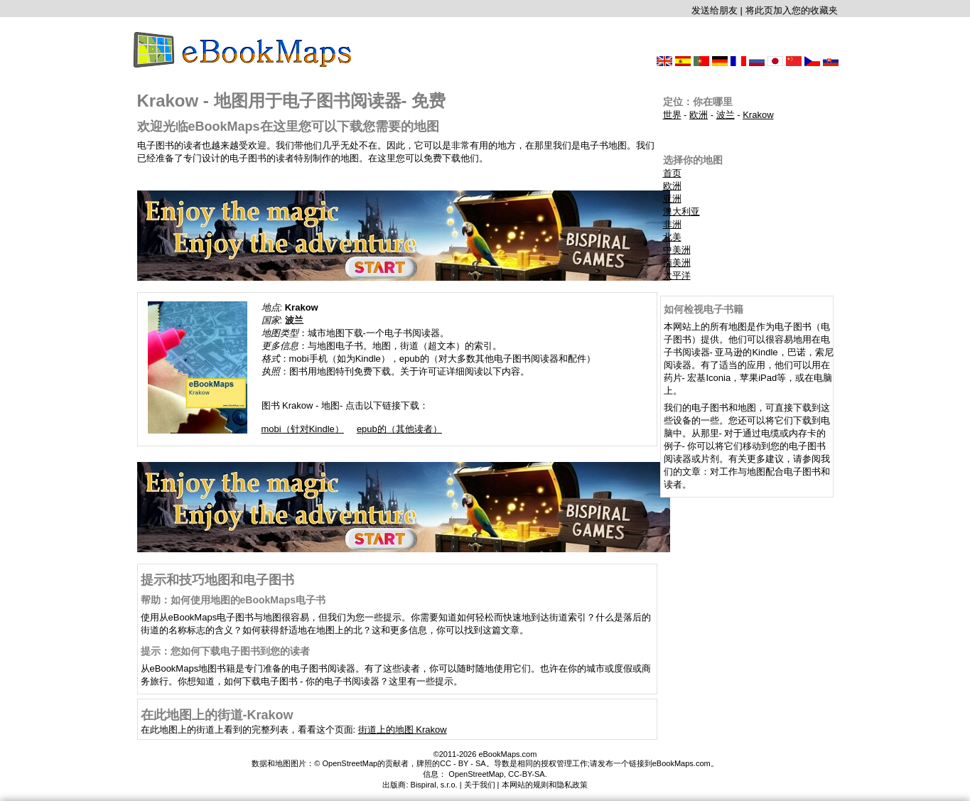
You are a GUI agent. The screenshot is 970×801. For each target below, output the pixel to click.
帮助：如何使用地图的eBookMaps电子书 (233, 600)
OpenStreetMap (476, 774)
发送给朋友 (714, 10)
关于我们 (479, 784)
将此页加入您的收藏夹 (791, 10)
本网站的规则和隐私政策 (545, 784)
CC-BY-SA (526, 774)
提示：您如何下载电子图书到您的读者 (225, 651)
